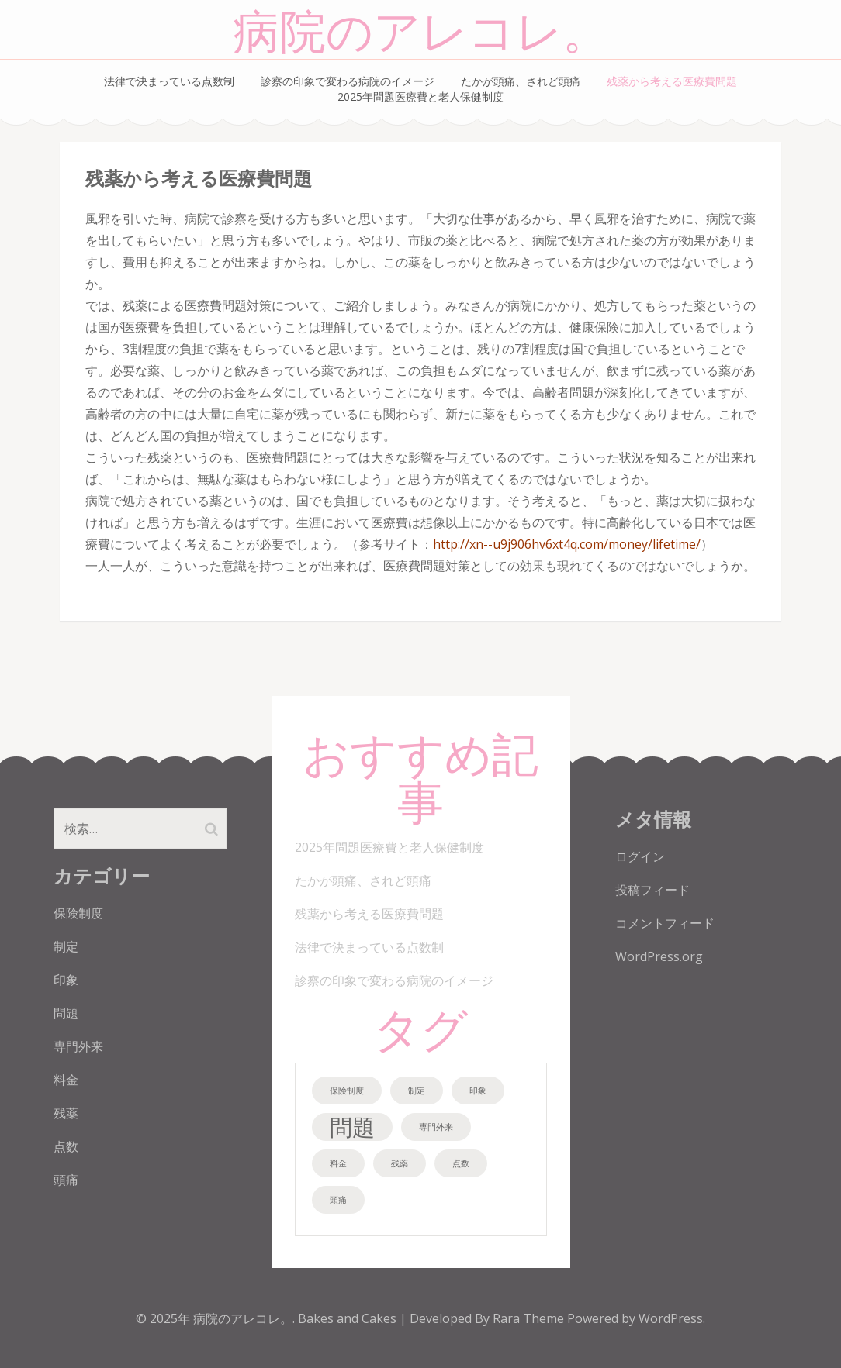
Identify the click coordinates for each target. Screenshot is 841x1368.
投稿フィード (652, 889)
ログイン (640, 856)
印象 (66, 979)
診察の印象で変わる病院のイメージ (347, 81)
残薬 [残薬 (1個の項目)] (399, 1163)
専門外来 (78, 1046)
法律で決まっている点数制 (169, 81)
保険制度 (78, 913)
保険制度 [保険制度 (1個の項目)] (347, 1090)
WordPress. (672, 1318)
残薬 (66, 1113)
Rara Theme (530, 1318)
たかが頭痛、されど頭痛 (520, 81)
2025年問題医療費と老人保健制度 (420, 96)
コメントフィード (665, 923)
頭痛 (66, 1179)
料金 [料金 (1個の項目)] (338, 1163)
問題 (66, 1013)
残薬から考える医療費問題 (672, 81)
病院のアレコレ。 (421, 33)
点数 (66, 1146)
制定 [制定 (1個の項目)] (416, 1090)
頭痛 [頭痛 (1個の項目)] (338, 1199)
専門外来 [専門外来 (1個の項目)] (436, 1127)
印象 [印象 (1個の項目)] (477, 1090)
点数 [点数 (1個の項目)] (460, 1163)
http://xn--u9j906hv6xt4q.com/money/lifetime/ (567, 544)
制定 (66, 946)
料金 (66, 1079)
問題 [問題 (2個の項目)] (352, 1127)
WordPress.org (659, 956)
